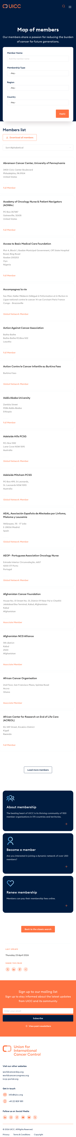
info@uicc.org (13, 1094)
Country (11, 97)
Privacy (6, 1134)
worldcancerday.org (13, 1071)
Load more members (38, 769)
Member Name (14, 53)
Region (10, 82)
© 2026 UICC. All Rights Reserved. (18, 1129)
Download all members (19, 137)
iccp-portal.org (10, 1079)
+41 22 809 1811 (13, 1101)
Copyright (38, 1134)
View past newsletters (38, 1026)
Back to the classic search (38, 929)
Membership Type (16, 67)
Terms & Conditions (21, 1134)
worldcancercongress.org (16, 1075)
